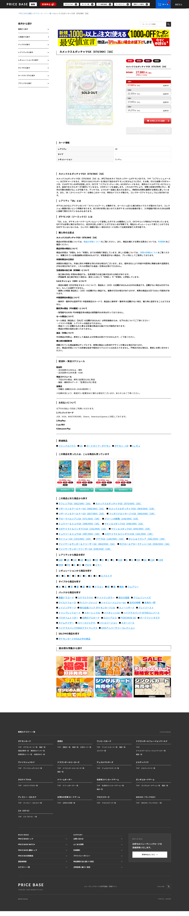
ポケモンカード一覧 (30, 752)
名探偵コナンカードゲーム (108, 784)
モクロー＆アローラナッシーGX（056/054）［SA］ (145, 548)
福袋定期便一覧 (23, 755)
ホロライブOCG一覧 (30, 790)
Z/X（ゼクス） (24, 815)
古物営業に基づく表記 (81, 872)
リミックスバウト (67, 447)
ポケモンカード (40, 15)
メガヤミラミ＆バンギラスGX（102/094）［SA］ (82, 533)
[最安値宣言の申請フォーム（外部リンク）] (113, 44)
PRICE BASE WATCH (26, 849)
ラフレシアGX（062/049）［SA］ (75, 508)
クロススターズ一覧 (109, 808)
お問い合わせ (78, 843)
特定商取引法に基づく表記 (83, 866)
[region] (109, 5)
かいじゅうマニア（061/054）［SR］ (147, 543)
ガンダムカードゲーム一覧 (150, 790)
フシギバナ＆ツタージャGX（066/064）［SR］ (132, 518)
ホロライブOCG (24, 784)
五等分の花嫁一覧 (69, 808)
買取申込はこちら (150, 859)
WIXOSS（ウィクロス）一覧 (151, 808)
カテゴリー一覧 (24, 872)
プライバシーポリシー (81, 860)
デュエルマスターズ (105, 767)
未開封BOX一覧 (39, 759)
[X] (168, 891)
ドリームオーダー (64, 784)
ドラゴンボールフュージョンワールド (152, 746)
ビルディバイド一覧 (148, 773)
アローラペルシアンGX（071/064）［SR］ (79, 523)
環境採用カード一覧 (25, 759)
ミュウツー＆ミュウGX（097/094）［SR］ (79, 538)
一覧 (49, 15)
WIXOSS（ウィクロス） (146, 801)
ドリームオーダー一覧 (70, 790)
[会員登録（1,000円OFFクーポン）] (113, 35)
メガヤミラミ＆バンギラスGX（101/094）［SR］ (129, 538)
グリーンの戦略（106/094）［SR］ (122, 523)
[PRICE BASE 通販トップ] (31, 891)
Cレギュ (136, 447)
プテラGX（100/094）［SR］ (110, 543)
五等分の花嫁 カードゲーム (68, 801)
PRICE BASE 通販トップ (27, 855)
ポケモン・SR (121, 447)
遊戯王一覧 (66, 752)
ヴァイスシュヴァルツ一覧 (32, 773)
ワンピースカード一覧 (110, 752)
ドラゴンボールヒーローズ (68, 767)
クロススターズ (103, 801)
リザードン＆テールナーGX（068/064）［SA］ (81, 513)
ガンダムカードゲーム (145, 784)
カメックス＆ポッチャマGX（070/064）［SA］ (118, 508)
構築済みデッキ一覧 (38, 755)
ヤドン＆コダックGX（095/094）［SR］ (131, 533)
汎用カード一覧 (85, 752)
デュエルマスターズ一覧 (110, 773)
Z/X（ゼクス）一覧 (30, 821)
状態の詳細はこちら (149, 254)
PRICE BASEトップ (25, 843)
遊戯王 (60, 746)
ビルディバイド (142, 767)
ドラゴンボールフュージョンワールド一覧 (151, 755)
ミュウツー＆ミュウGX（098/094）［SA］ (79, 528)
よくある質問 (78, 849)
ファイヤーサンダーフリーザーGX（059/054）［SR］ (85, 553)
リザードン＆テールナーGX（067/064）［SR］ (81, 518)
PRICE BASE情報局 (25, 860)
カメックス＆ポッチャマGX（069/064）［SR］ (132, 513)
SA (81, 447)
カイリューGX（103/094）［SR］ (75, 543)
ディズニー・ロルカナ (27, 801)
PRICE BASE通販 (25, 15)
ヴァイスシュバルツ (26, 767)
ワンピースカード (104, 746)
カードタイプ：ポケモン (98, 447)
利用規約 (162, 243)
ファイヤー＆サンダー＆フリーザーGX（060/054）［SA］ (87, 548)
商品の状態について (92, 243)
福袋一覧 (42, 752)
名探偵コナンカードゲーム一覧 (113, 790)
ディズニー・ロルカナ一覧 (32, 808)
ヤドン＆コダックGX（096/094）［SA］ (124, 528)
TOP (20, 752)
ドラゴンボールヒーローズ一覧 (73, 773)
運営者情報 (22, 866)
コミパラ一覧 (101, 755)
